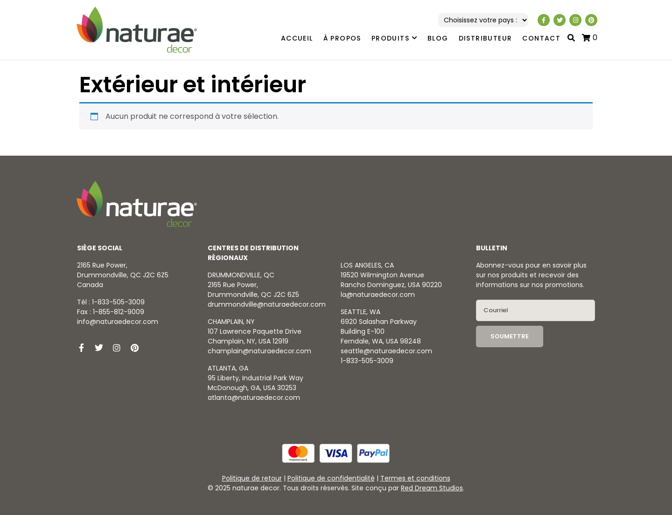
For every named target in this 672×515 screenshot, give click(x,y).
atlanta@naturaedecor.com (254, 397)
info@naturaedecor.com (117, 321)
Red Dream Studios (432, 488)
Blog (437, 38)
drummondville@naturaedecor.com (267, 304)
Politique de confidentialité (331, 478)
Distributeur (485, 38)
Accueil (297, 38)
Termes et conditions (415, 478)
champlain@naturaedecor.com (259, 351)
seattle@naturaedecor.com (386, 351)
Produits (394, 38)
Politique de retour (252, 478)
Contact (541, 38)
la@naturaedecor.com (378, 294)
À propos (342, 38)
